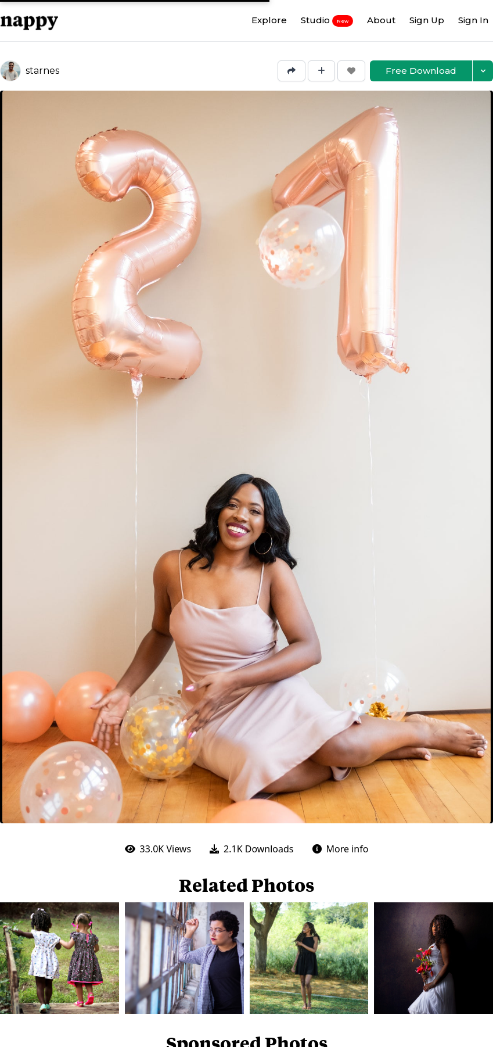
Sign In (473, 20)
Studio (327, 20)
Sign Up (426, 20)
